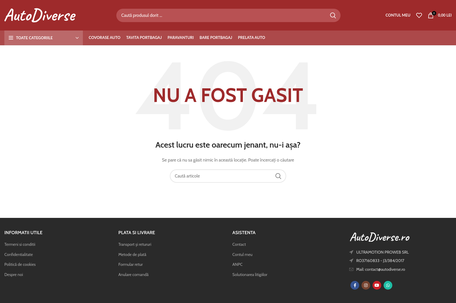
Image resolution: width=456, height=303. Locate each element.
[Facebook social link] (354, 285)
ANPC (237, 264)
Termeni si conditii (19, 244)
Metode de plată (132, 254)
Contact (239, 244)
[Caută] (228, 15)
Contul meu (242, 254)
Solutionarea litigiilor (249, 274)
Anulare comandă (133, 274)
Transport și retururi (134, 244)
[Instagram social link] (365, 285)
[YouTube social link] (377, 285)
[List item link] (391, 269)
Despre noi (13, 274)
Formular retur (130, 264)
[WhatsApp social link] (388, 285)
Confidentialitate (18, 254)
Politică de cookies (20, 264)
